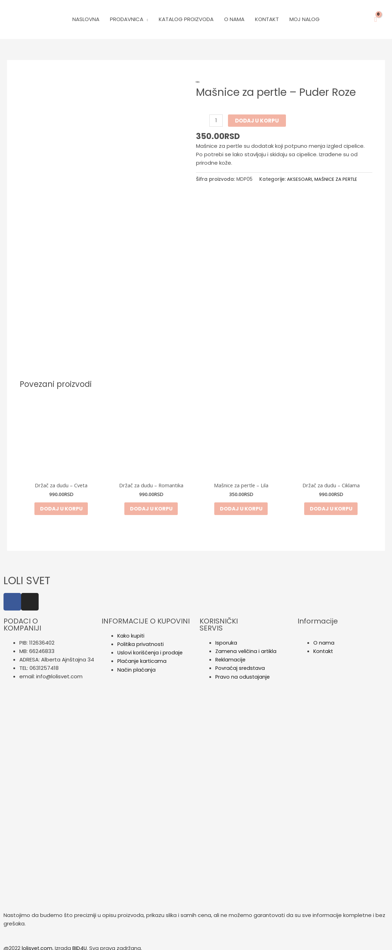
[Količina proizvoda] (216, 120)
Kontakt (267, 19)
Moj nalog (304, 19)
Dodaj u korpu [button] (61, 502)
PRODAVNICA (126, 19)
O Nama (234, 19)
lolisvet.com (37, 942)
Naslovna (85, 19)
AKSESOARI (299, 179)
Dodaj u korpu (257, 120)
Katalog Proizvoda (186, 19)
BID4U (80, 942)
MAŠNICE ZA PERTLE (336, 179)
